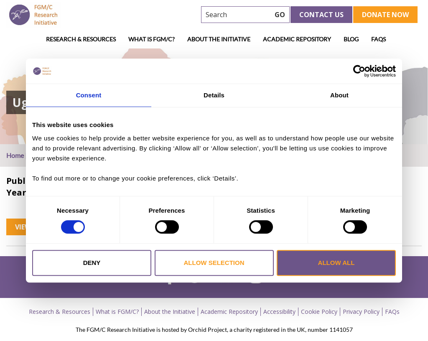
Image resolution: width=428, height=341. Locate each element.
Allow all (336, 262)
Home (15, 155)
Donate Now (385, 14)
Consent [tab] (89, 95)
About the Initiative (218, 39)
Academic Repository (297, 39)
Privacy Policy (361, 312)
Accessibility (279, 312)
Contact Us (321, 14)
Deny (92, 262)
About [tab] (339, 95)
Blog (351, 39)
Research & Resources (81, 39)
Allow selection (214, 262)
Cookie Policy (319, 312)
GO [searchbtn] (280, 14)
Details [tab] (214, 95)
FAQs (378, 39)
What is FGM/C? (151, 39)
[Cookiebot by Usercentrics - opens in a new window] (359, 71)
